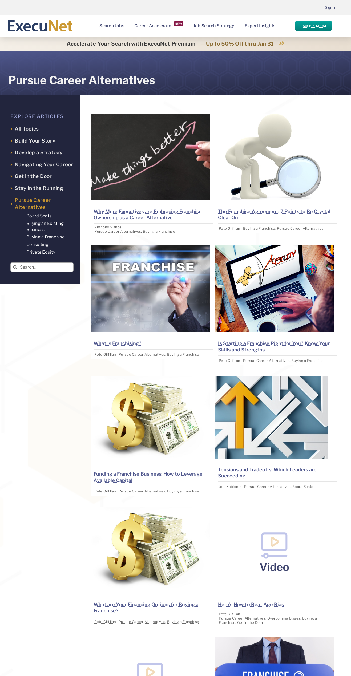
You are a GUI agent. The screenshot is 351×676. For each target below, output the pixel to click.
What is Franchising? (118, 343)
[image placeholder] (150, 116)
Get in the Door (250, 622)
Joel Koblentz (230, 486)
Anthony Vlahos (108, 227)
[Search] (15, 267)
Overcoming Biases (284, 618)
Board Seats (302, 486)
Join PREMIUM (313, 26)
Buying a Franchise (159, 231)
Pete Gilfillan (229, 228)
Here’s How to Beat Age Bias (251, 604)
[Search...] (42, 267)
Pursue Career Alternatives (117, 231)
